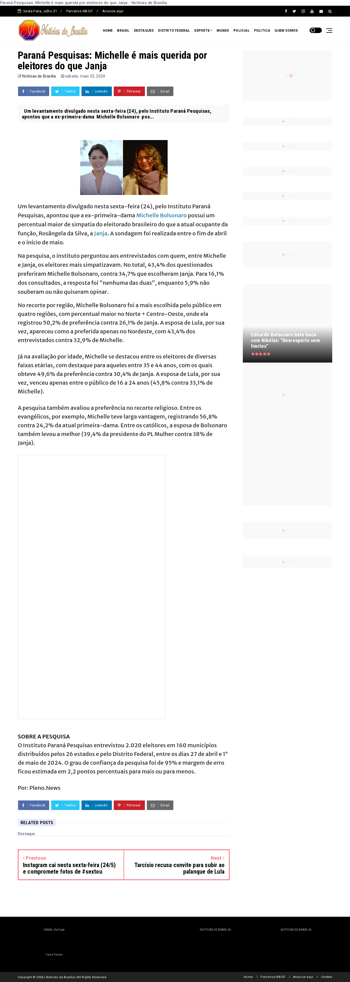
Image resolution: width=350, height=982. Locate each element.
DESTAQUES (144, 30)
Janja (100, 233)
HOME (108, 30)
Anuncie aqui (112, 11)
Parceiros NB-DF (79, 11)
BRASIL (123, 30)
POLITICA (262, 30)
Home (248, 976)
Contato (326, 976)
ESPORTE (202, 30)
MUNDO (223, 30)
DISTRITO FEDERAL (174, 30)
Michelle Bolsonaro (161, 215)
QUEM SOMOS (286, 30)
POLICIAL (242, 30)
